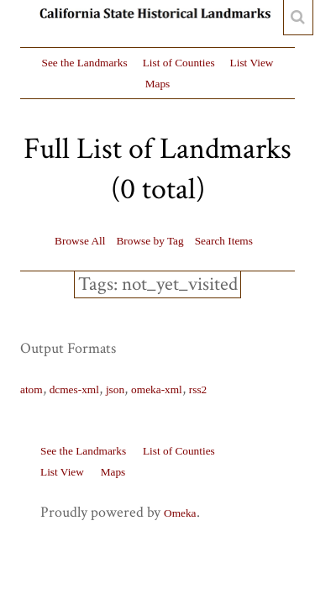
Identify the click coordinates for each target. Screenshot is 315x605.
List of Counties (179, 62)
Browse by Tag (149, 240)
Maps (158, 83)
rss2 (198, 389)
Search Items (224, 240)
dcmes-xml (74, 389)
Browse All (80, 240)
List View (252, 62)
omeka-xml (156, 389)
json (115, 389)
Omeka (180, 513)
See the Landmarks (85, 62)
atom (31, 389)
